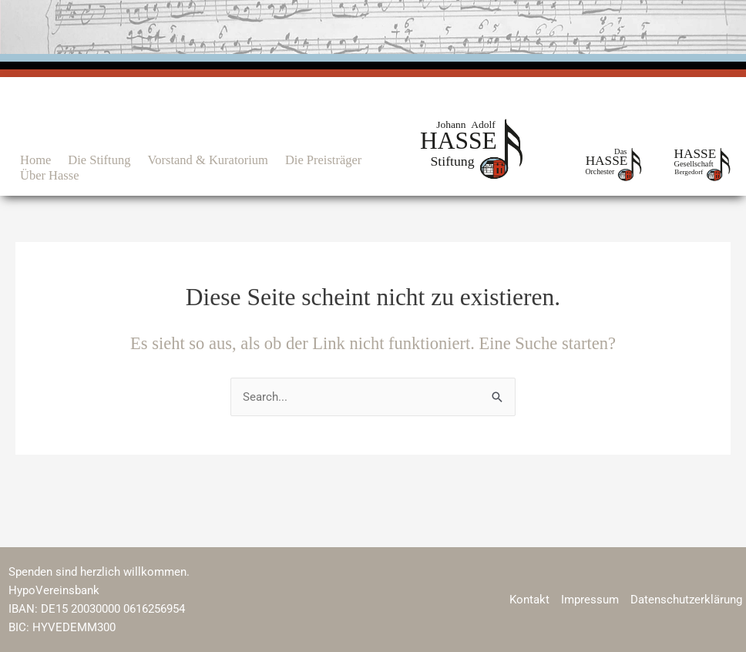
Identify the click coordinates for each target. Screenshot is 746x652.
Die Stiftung (99, 160)
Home (35, 160)
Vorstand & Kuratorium (207, 160)
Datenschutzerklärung (686, 600)
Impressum (590, 600)
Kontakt (529, 600)
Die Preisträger (323, 160)
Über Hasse (49, 175)
